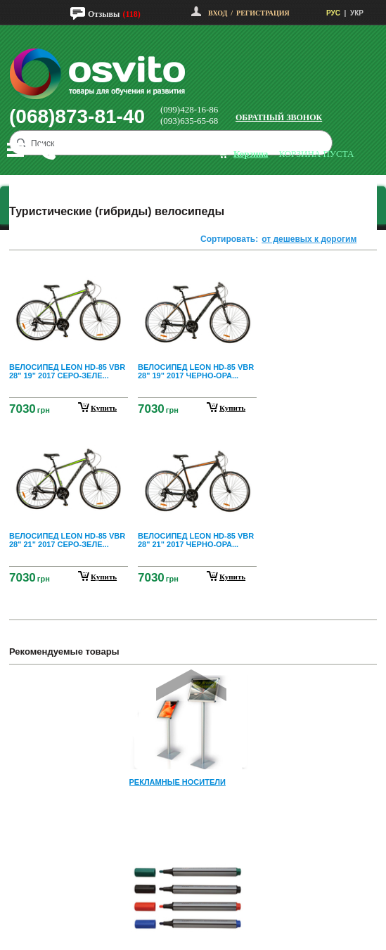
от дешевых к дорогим (309, 239)
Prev (191, 685)
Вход (217, 13)
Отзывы (104, 14)
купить (104, 408)
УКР (357, 13)
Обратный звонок (279, 117)
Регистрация (263, 13)
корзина (250, 153)
